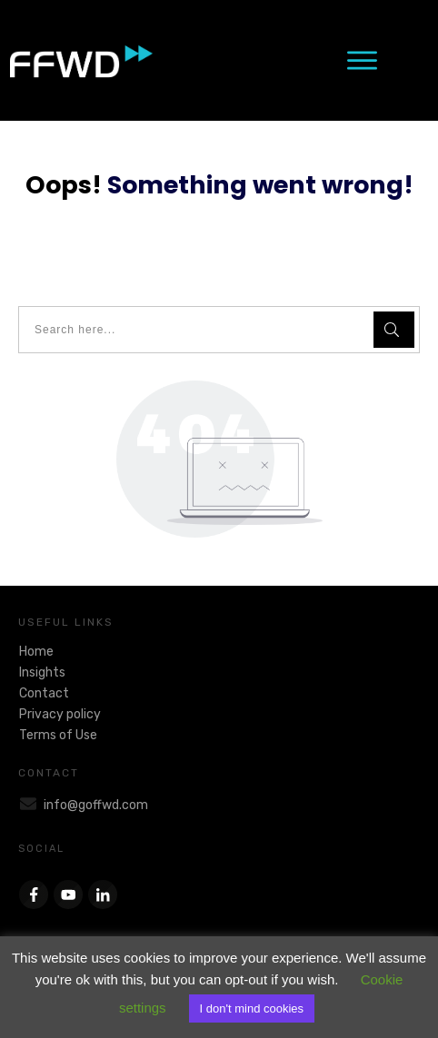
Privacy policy (60, 714)
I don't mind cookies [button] (252, 1008)
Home (36, 651)
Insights (42, 672)
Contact (44, 693)
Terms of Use (58, 735)
